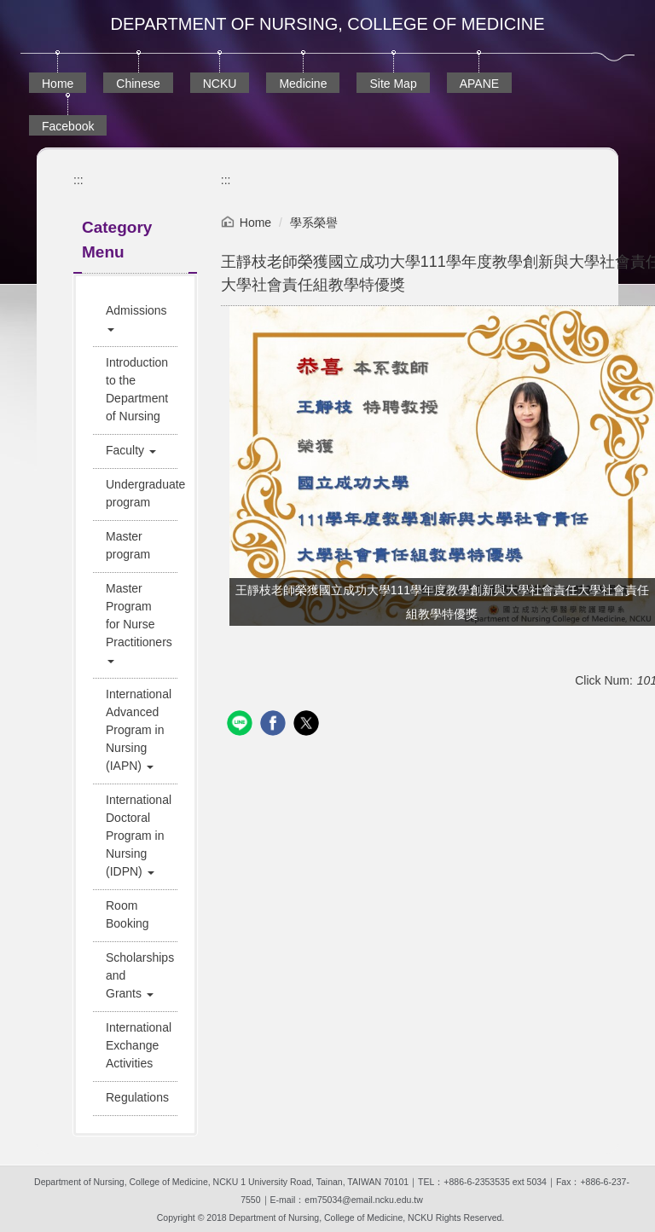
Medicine (303, 83)
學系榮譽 (314, 222)
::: (78, 180)
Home (57, 83)
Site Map (392, 83)
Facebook (68, 126)
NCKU (220, 83)
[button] (135, 319)
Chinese (137, 83)
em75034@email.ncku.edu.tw (363, 1199)
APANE (479, 83)
